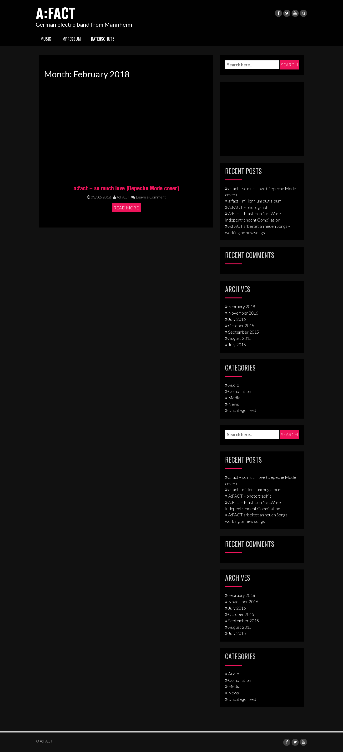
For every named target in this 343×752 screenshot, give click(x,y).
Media (234, 397)
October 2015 (241, 325)
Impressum (71, 39)
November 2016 (243, 312)
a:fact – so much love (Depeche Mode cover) (126, 187)
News (233, 404)
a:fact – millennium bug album (254, 200)
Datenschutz (102, 39)
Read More (126, 207)
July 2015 (237, 344)
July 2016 (237, 319)
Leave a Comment (148, 197)
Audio (233, 384)
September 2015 (243, 332)
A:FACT (56, 12)
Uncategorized (242, 410)
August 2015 (240, 338)
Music (45, 39)
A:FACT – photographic (249, 207)
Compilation (239, 391)
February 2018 (241, 306)
